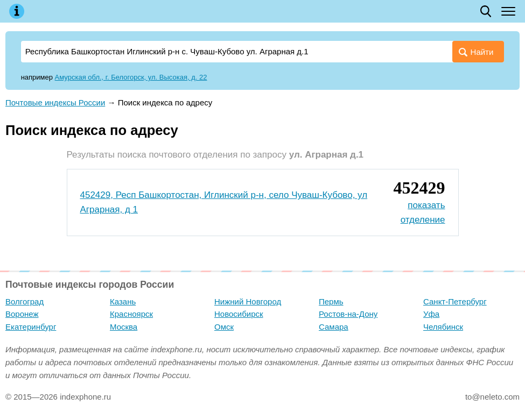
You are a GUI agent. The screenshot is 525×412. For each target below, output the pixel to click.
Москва (123, 326)
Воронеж (22, 313)
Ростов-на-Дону (348, 313)
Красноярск (131, 313)
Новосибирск (238, 313)
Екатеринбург (30, 326)
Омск (224, 326)
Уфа (431, 313)
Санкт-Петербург (455, 301)
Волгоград (24, 301)
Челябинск (443, 326)
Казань (123, 301)
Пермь (331, 301)
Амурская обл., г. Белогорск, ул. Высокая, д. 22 (131, 77)
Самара (333, 326)
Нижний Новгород (247, 301)
